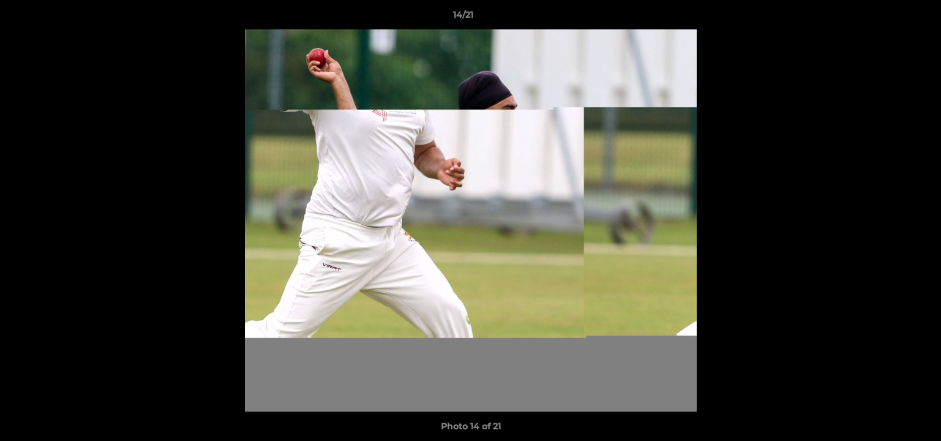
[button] (889, 17)
